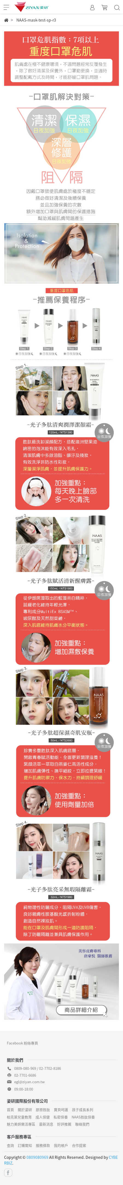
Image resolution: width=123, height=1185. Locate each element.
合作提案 (79, 1145)
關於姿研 (25, 1109)
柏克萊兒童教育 (19, 1117)
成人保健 (43, 1117)
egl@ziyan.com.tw (29, 1081)
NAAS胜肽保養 (83, 1117)
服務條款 (43, 1145)
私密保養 (61, 1117)
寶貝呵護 (61, 1109)
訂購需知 (25, 1145)
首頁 (10, 1109)
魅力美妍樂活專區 (21, 1124)
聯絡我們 (82, 1124)
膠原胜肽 (43, 1109)
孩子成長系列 (82, 1109)
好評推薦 (64, 1124)
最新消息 (46, 1124)
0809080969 (37, 1157)
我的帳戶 (61, 1145)
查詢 (10, 1145)
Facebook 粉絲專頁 (22, 1043)
